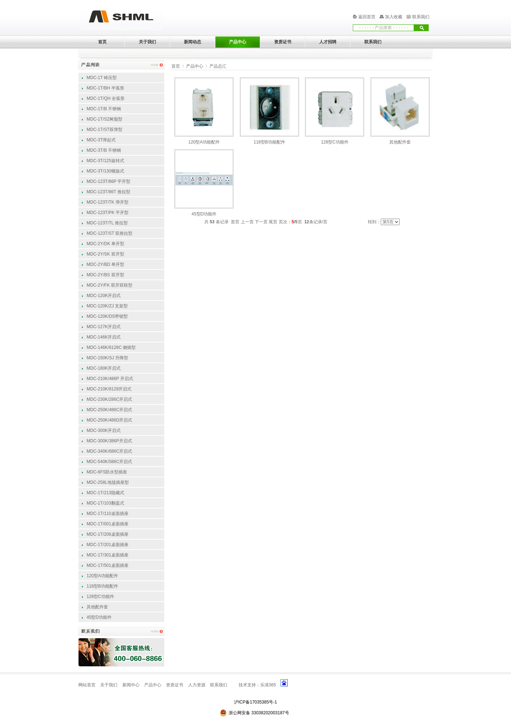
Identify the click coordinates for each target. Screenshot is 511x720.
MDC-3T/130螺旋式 (105, 171)
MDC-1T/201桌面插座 (107, 544)
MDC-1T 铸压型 (102, 77)
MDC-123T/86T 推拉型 (108, 191)
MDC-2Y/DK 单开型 (105, 243)
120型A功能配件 (102, 575)
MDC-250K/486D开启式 (109, 420)
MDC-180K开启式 (104, 368)
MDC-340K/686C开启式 (109, 451)
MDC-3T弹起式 (101, 139)
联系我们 (420, 16)
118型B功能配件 (102, 586)
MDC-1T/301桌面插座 (107, 555)
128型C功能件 (100, 596)
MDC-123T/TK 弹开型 (107, 202)
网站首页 (87, 684)
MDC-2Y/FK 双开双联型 (109, 285)
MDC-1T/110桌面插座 (107, 513)
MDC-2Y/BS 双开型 (105, 274)
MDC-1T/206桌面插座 (107, 534)
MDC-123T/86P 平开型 (108, 181)
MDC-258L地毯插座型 (108, 482)
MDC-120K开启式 (104, 295)
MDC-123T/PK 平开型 (107, 212)
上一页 (247, 221)
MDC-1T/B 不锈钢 (104, 108)
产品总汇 (218, 66)
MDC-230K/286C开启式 (109, 399)
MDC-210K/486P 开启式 (110, 378)
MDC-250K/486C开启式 (109, 409)
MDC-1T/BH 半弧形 (105, 88)
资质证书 (174, 684)
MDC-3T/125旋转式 (105, 160)
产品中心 (194, 66)
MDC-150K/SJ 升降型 (107, 357)
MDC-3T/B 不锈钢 (104, 150)
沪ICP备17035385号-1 (255, 702)
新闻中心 (131, 684)
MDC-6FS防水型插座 (107, 472)
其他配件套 (97, 606)
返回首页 (366, 16)
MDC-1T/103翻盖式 (105, 503)
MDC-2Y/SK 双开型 (105, 254)
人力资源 (196, 684)
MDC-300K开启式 (104, 430)
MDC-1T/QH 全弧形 (106, 98)
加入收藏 (393, 16)
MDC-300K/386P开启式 (109, 440)
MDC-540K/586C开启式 (109, 461)
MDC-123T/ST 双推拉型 (109, 233)
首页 (175, 66)
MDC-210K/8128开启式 (109, 388)
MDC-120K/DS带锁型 (107, 316)
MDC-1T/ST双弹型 (104, 129)
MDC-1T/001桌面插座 (107, 523)
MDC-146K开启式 (104, 337)
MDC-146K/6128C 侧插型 (111, 347)
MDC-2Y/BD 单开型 (105, 264)
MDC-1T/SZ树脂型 (104, 119)
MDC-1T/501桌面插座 (107, 565)
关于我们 (108, 684)
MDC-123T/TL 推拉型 (107, 222)
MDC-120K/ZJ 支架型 (107, 305)
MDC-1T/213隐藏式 (105, 492)
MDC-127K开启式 (104, 326)
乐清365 (268, 684)
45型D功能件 (99, 617)
